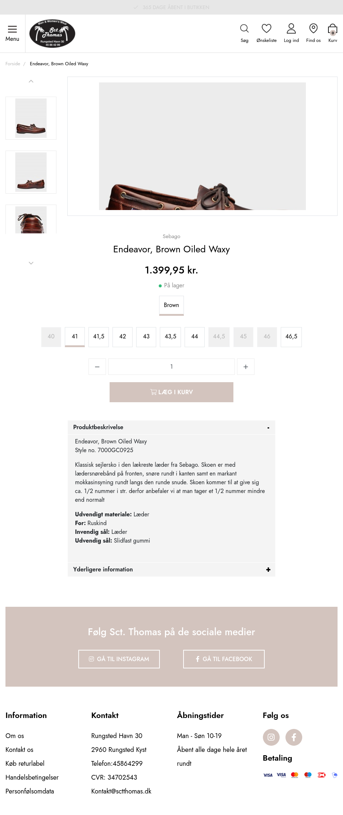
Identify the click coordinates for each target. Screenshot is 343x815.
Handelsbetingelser (32, 777)
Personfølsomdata (29, 791)
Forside (12, 63)
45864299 (128, 763)
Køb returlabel (24, 763)
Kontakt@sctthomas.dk (121, 791)
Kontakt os (19, 749)
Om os (14, 736)
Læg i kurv (171, 392)
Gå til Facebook (224, 659)
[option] (30, 118)
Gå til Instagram (119, 659)
